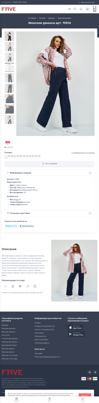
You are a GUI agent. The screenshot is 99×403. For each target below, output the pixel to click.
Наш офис (38, 354)
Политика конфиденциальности (47, 357)
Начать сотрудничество (44, 330)
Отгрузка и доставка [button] (18, 213)
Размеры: (8, 153)
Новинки (5, 325)
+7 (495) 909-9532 (19, 2)
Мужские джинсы (8, 332)
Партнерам (39, 333)
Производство (40, 336)
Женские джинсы (8, 329)
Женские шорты (8, 349)
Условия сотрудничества (45, 326)
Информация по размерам (83, 153)
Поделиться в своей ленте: (15, 221)
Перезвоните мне (86, 2)
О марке (38, 323)
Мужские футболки (9, 345)
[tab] (12, 286)
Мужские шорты (8, 352)
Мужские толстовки (9, 359)
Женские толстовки (10, 355)
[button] (75, 327)
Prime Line (5, 335)
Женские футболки (9, 342)
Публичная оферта (42, 343)
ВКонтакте (11, 226)
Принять (84, 396)
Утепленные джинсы (10, 339)
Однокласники (26, 226)
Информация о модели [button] (19, 173)
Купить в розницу (41, 340)
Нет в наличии (49, 163)
